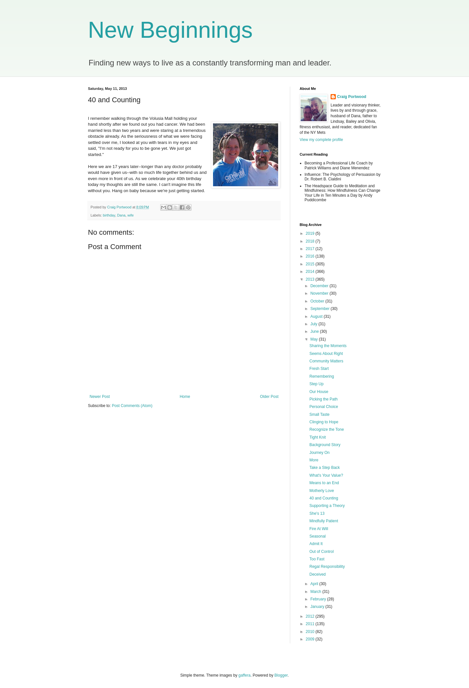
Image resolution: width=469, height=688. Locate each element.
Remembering (321, 376)
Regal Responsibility (327, 566)
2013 (311, 279)
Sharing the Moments (328, 346)
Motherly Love (321, 490)
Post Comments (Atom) (132, 405)
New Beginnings (170, 30)
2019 (311, 233)
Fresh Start (319, 368)
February (318, 599)
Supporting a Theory (327, 505)
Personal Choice (323, 406)
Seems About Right (326, 353)
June (315, 331)
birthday (109, 215)
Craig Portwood (351, 96)
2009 (311, 639)
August (317, 316)
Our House (318, 391)
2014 (311, 271)
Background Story (324, 444)
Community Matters (326, 361)
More (313, 460)
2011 (311, 624)
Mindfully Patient (323, 521)
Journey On (319, 452)
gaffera (244, 675)
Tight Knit (317, 437)
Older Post (269, 396)
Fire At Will (318, 529)
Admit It (316, 543)
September (320, 308)
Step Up (316, 384)
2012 (311, 616)
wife (130, 215)
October (317, 301)
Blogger (281, 675)
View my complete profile (321, 139)
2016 (311, 256)
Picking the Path (323, 399)
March (316, 591)
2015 (311, 264)
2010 (311, 631)
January (317, 606)
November (320, 293)
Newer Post (100, 396)
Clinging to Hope (323, 422)
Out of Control (321, 551)
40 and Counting (323, 498)
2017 (311, 248)
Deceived (317, 574)
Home (185, 396)
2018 (311, 241)
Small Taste (319, 414)
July (314, 324)
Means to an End (324, 483)
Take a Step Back (324, 467)
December (320, 286)
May (314, 339)
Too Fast (316, 559)
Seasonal (317, 536)
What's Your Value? (326, 475)
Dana (121, 215)
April (314, 584)
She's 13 (316, 513)
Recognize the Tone (326, 429)
